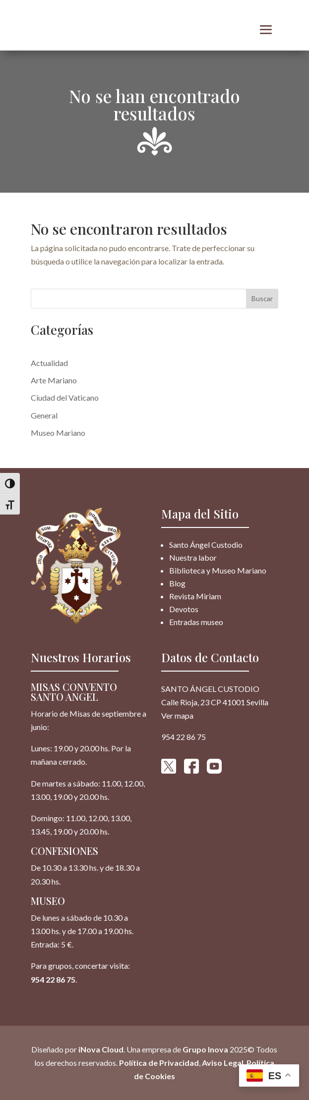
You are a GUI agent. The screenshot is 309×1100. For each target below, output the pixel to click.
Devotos (183, 609)
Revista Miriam (195, 596)
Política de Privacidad (159, 1062)
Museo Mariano (58, 432)
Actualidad (49, 362)
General (44, 415)
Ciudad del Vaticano (65, 397)
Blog (177, 583)
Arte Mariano (54, 380)
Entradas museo (196, 622)
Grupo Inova (205, 1049)
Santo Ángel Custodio (206, 544)
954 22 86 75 (53, 979)
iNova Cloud (100, 1049)
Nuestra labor (193, 557)
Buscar (262, 298)
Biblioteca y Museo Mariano (217, 570)
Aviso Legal (223, 1062)
